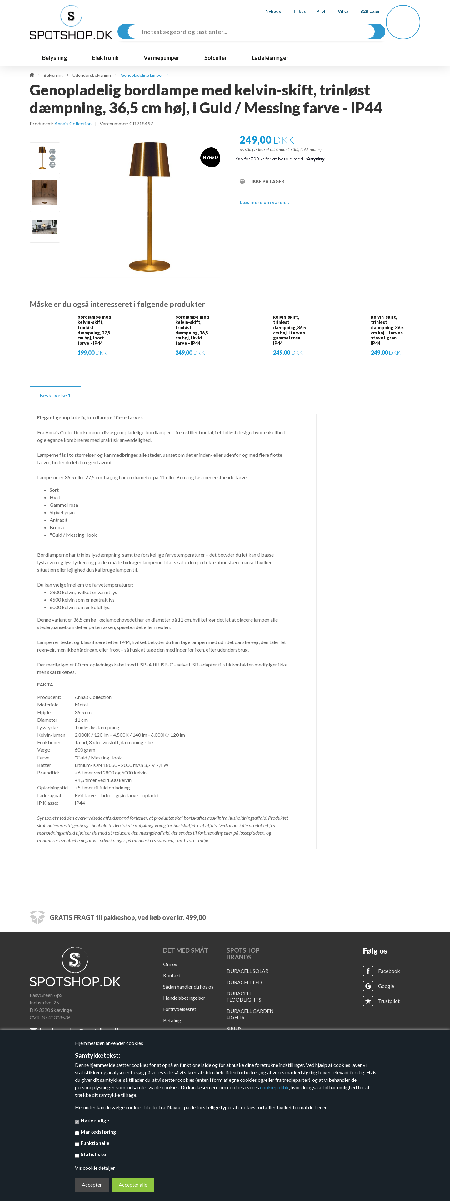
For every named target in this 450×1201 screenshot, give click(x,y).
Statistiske (93, 1154)
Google (386, 986)
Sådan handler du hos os (188, 986)
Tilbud (295, 11)
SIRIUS (234, 1028)
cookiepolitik (274, 1087)
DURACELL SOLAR (247, 971)
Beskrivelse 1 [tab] (55, 395)
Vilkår (339, 11)
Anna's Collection (73, 123)
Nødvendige (95, 1120)
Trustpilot (389, 1001)
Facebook (389, 971)
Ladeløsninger (270, 57)
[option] (45, 158)
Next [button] (45, 252)
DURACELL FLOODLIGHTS (244, 996)
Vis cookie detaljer (95, 1168)
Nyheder (269, 11)
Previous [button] (45, 134)
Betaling (172, 1020)
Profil (317, 11)
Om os (170, 964)
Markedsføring (98, 1132)
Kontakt (172, 975)
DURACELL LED (244, 982)
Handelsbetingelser (184, 998)
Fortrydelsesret (179, 1009)
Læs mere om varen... (264, 202)
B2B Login (365, 11)
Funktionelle (95, 1143)
